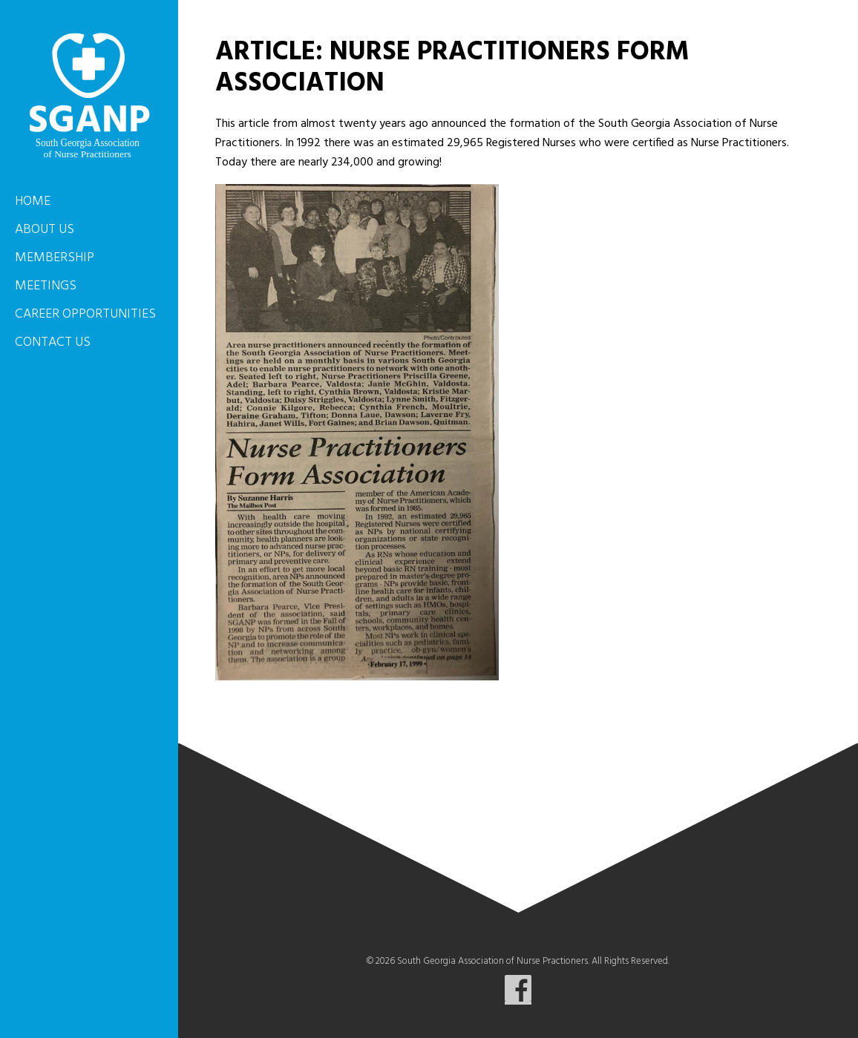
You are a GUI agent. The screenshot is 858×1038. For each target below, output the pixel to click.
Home (32, 201)
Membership (54, 258)
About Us (44, 229)
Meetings (45, 286)
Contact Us (53, 342)
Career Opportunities (85, 314)
